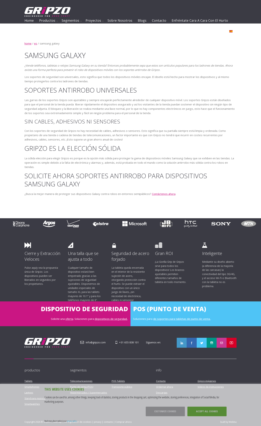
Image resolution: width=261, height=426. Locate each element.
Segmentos (70, 20)
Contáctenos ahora (163, 194)
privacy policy (72, 421)
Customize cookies (165, 411)
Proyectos (93, 20)
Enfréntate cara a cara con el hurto (200, 20)
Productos (47, 20)
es (35, 43)
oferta (69, 319)
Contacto (159, 20)
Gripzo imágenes (207, 381)
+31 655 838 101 (129, 342)
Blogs (142, 20)
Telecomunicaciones (81, 381)
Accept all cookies (207, 411)
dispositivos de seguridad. (111, 319)
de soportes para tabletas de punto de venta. (181, 319)
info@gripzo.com (96, 342)
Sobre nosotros (119, 20)
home (28, 43)
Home (29, 20)
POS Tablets (118, 381)
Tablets (28, 381)
